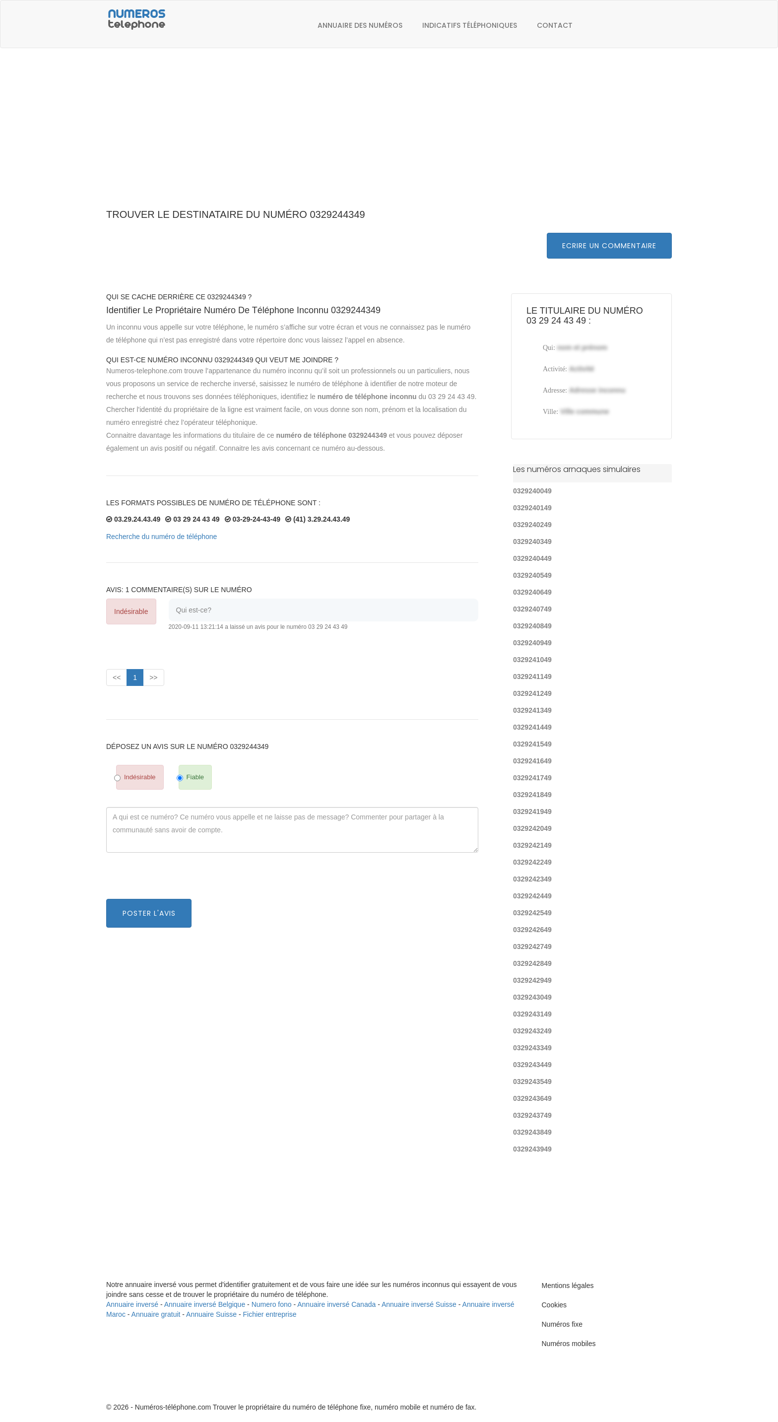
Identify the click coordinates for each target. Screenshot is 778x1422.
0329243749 (532, 1115)
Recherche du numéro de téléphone (161, 537)
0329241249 (532, 693)
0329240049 (532, 491)
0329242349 (532, 879)
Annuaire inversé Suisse (419, 1304)
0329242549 (532, 913)
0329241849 (532, 795)
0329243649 (532, 1098)
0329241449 (532, 727)
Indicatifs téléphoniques (469, 25)
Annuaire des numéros (360, 25)
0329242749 (532, 946)
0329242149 (532, 845)
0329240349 (532, 541)
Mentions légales (568, 1285)
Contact (555, 25)
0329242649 (532, 930)
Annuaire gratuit (156, 1314)
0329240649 (532, 592)
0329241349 (532, 710)
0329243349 (532, 1048)
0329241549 (532, 744)
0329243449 (532, 1065)
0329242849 (532, 963)
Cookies (554, 1305)
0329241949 (532, 811)
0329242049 (532, 828)
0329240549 (532, 575)
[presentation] (181, 879)
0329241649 (532, 761)
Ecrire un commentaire (609, 246)
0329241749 (532, 778)
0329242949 (532, 980)
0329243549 (532, 1081)
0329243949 (532, 1149)
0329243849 (532, 1132)
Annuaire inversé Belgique (204, 1304)
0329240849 (532, 626)
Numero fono (272, 1304)
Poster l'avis (149, 913)
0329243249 (532, 1031)
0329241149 (532, 676)
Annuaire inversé (132, 1304)
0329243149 (532, 1014)
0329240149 (532, 508)
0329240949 (532, 643)
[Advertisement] (389, 134)
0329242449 (532, 896)
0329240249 (532, 525)
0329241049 (532, 660)
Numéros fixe (562, 1324)
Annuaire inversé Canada (336, 1304)
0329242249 (532, 862)
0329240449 (532, 558)
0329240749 (532, 609)
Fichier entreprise (270, 1314)
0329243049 (532, 997)
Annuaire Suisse (211, 1314)
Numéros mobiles (569, 1344)
